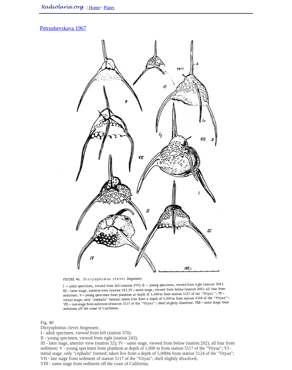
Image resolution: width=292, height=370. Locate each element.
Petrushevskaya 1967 (63, 28)
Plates (109, 7)
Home (94, 7)
